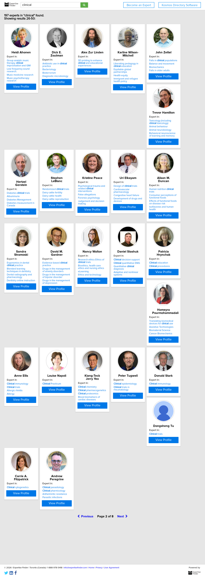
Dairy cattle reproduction (161, 148)
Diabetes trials (116, 142)
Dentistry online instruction (162, 231)
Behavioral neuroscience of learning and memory (77, 152)
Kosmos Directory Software (180, 5)
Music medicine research (33, 73)
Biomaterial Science (30, 374)
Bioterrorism (69, 70)
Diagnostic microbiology (75, 73)
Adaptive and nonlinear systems (122, 298)
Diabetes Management (117, 149)
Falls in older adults (30, 148)
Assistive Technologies (32, 370)
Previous (85, 553)
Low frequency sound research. (36, 69)
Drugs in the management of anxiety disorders (35, 292)
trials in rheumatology (35, 441)
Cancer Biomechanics (31, 377)
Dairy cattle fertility (158, 142)
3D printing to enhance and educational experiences (121, 64)
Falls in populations (34, 138)
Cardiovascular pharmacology (78, 216)
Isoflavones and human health (121, 228)
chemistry (157, 363)
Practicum (114, 363)
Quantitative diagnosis (121, 295)
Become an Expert (139, 5)
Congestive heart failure (75, 220)
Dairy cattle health (157, 145)
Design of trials (74, 213)
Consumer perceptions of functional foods (118, 218)
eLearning (67, 300)
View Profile (38, 87)
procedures (158, 291)
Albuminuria (111, 145)
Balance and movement (32, 142)
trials (69, 366)
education (157, 288)
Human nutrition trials (120, 213)
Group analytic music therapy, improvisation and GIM (35, 64)
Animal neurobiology (73, 148)
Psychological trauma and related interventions (37, 214)
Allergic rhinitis (70, 370)
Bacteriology (69, 67)
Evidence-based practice (37, 288)
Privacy (99, 568)
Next (122, 553)
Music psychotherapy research (36, 76)
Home (91, 568)
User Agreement (111, 568)
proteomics (158, 370)
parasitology (30, 513)
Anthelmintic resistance (32, 520)
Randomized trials (161, 138)
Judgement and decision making (37, 226)
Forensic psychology (31, 222)
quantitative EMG (118, 291)
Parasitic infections (30, 523)
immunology (73, 363)
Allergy (66, 373)
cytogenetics (159, 438)
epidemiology (31, 438)
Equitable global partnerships (163, 69)
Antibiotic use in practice (79, 63)
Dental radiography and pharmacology (160, 226)
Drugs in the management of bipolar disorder (35, 298)
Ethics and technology (74, 303)
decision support (118, 288)
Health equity (155, 73)
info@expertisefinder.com (75, 568)
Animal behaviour (71, 144)
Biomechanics (27, 145)
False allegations (29, 219)
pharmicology (31, 516)
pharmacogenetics (162, 366)
